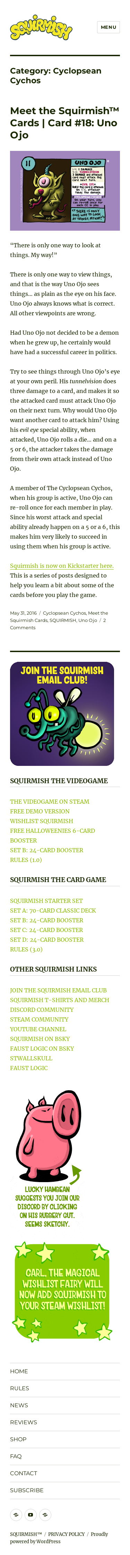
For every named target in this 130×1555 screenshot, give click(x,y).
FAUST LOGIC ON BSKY (42, 1048)
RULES (19, 1388)
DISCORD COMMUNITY (41, 1009)
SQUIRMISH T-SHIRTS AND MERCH (59, 1000)
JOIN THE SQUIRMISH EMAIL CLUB (58, 990)
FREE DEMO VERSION (40, 811)
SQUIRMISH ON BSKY (40, 1038)
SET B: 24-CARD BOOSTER (46, 850)
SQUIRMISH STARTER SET (46, 900)
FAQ (15, 1456)
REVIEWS (23, 1422)
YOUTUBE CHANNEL (38, 1029)
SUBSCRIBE (27, 1490)
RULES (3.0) (26, 949)
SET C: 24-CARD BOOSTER (46, 929)
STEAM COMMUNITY (39, 1019)
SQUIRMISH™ (26, 1534)
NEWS (19, 1405)
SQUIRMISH (63, 620)
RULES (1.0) (26, 859)
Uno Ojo (87, 620)
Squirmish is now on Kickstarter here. (62, 565)
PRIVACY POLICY (66, 1534)
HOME (19, 1371)
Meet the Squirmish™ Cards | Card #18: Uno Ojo (64, 123)
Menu (108, 27)
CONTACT (23, 1473)
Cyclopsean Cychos (64, 613)
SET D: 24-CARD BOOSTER (47, 939)
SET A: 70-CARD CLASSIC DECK (53, 910)
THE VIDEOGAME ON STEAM (49, 801)
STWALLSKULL (31, 1058)
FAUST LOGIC (28, 1068)
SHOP (18, 1439)
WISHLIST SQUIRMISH (41, 821)
